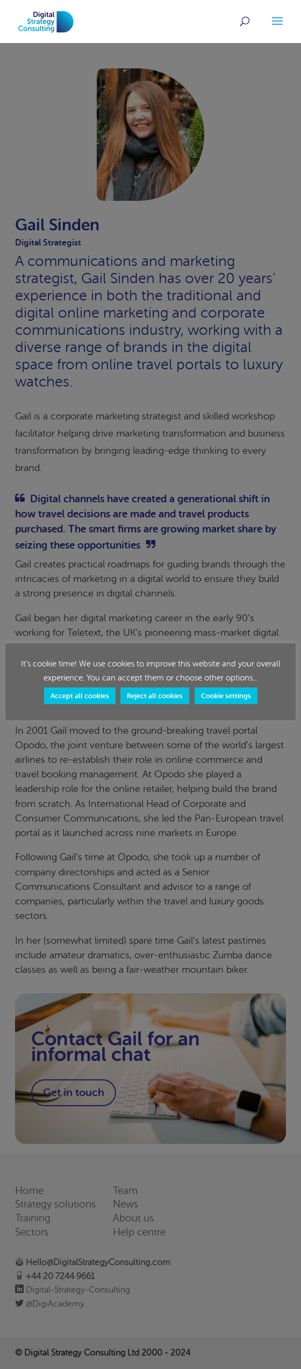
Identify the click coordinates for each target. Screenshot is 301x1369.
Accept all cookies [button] (80, 696)
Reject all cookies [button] (155, 696)
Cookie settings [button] (226, 696)
